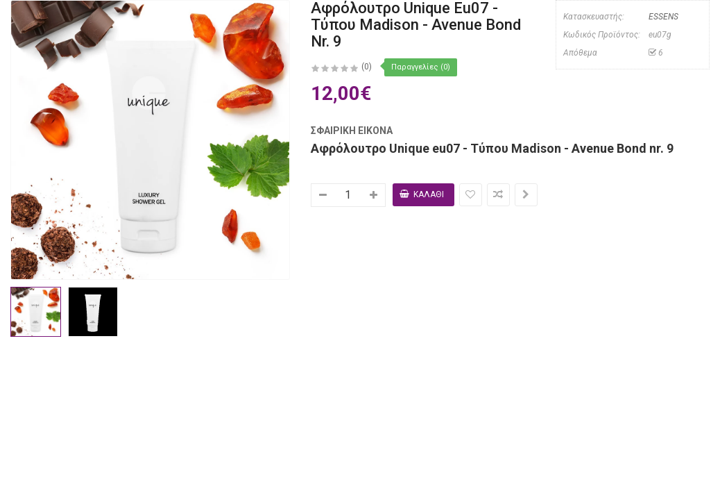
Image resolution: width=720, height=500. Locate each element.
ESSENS (662, 17)
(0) (366, 67)
